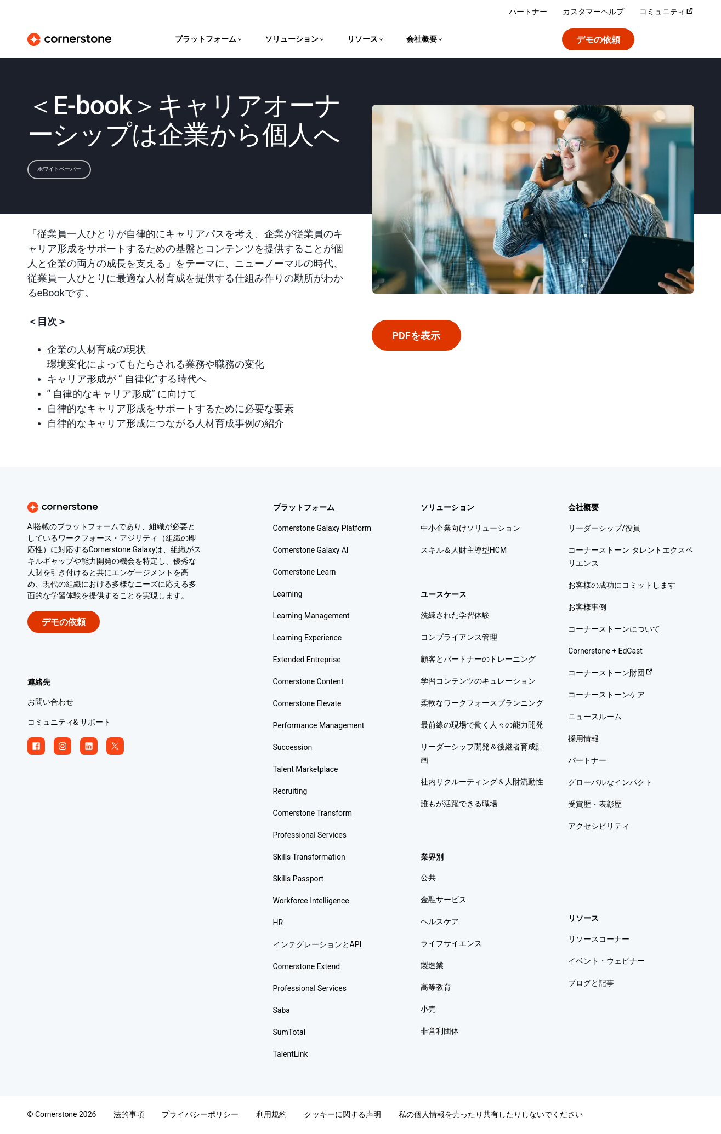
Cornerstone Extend (306, 967)
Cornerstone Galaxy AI (311, 551)
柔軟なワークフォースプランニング (482, 704)
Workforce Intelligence (311, 901)
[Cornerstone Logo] (69, 39)
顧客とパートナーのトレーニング (478, 660)
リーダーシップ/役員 (604, 529)
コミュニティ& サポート (69, 723)
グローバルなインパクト (610, 783)
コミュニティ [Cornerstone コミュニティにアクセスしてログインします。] (666, 12)
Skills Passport (298, 879)
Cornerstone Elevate (307, 704)
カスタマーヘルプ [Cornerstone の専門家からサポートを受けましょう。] (593, 12)
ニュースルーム (595, 717)
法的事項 (128, 1115)
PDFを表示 (416, 336)
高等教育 (436, 988)
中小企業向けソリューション (470, 529)
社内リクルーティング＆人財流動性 (482, 782)
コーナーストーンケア (606, 695)
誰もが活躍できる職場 (459, 804)
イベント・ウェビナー (606, 962)
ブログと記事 (591, 984)
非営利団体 (440, 1032)
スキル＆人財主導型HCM (464, 551)
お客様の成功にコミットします (621, 586)
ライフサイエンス (451, 944)
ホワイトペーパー (59, 169)
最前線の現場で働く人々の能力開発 (482, 725)
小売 (428, 1010)
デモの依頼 (598, 40)
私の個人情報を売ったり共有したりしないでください (491, 1115)
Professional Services (310, 836)
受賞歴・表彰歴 (595, 805)
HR (278, 923)
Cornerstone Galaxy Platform (322, 529)
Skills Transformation (309, 858)
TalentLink (290, 1055)
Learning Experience (307, 638)
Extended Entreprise (307, 660)
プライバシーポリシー (200, 1115)
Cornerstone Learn (304, 573)
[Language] (209, 39)
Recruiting (290, 792)
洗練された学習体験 (455, 616)
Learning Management (311, 616)
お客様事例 (587, 608)
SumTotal (289, 1033)
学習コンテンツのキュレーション (478, 682)
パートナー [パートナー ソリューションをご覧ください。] (528, 12)
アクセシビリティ (598, 827)
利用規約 (271, 1115)
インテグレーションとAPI (317, 945)
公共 (428, 878)
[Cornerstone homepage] (132, 507)
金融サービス (444, 900)
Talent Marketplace (305, 770)
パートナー (587, 761)
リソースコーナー (598, 940)
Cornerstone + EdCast (605, 652)
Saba (281, 1011)
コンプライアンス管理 (459, 638)
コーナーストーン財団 (611, 673)
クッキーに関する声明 (342, 1115)
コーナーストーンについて (614, 630)
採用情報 (583, 739)
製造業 (432, 966)
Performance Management (319, 726)
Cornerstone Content (308, 682)
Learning (288, 595)
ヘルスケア (440, 922)
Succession (293, 748)
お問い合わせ (50, 702)
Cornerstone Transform (313, 814)
